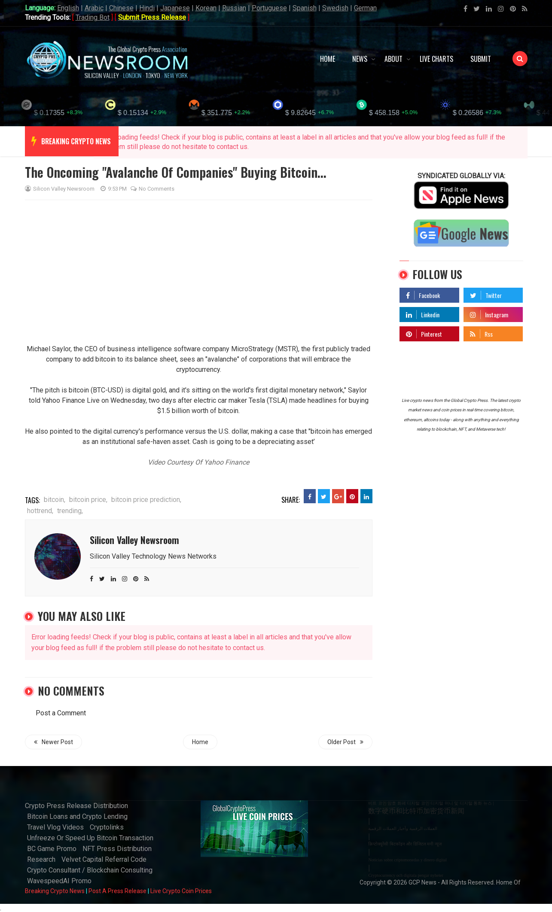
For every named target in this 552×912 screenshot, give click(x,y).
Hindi (147, 8)
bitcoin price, (88, 500)
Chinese (121, 8)
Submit (480, 59)
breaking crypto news (76, 141)
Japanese (175, 8)
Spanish (305, 8)
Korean (206, 8)
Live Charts (436, 59)
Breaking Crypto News (55, 891)
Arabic (94, 8)
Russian (234, 8)
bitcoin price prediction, (146, 500)
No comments (152, 188)
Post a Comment (61, 713)
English (68, 8)
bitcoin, (54, 500)
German (365, 8)
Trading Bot (93, 17)
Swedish (335, 8)
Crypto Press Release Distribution (76, 806)
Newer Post (53, 742)
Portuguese (269, 8)
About (393, 59)
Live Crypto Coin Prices (181, 891)
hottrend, (40, 511)
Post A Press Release (117, 891)
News (359, 59)
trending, (70, 511)
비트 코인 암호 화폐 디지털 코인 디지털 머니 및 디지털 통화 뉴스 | (431, 803)
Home (327, 59)
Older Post (345, 742)
